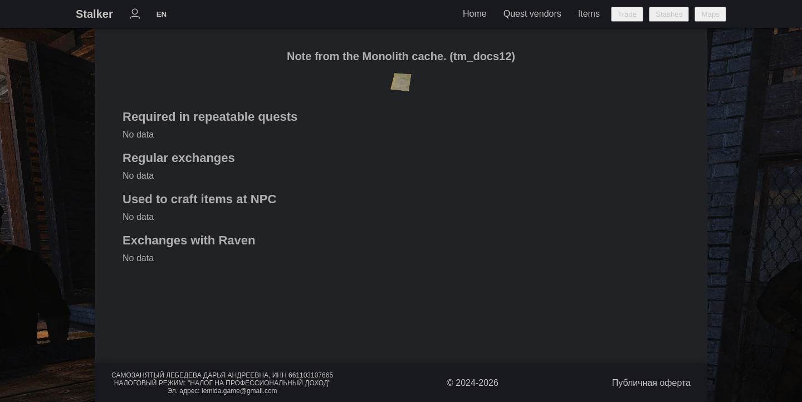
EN (162, 14)
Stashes (669, 14)
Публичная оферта (651, 383)
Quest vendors (532, 13)
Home (475, 13)
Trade (627, 14)
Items (589, 13)
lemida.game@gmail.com (239, 391)
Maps (710, 14)
